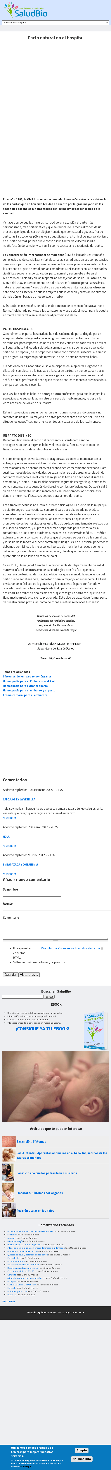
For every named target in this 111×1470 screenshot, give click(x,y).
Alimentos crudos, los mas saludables (26, 1278)
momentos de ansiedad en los (22, 1251)
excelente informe (16, 1261)
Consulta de (13, 1258)
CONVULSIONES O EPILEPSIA (22, 1284)
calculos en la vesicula (19, 799)
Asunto (8, 903)
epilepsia (11, 1281)
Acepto (82, 1450)
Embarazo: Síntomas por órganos (39, 1193)
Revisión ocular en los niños (35, 1210)
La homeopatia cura (17, 1291)
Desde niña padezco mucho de (22, 1268)
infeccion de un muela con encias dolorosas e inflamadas (36, 1248)
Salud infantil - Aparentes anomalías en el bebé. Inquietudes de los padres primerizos (61, 1155)
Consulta (11, 1274)
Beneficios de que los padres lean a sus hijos (46, 1173)
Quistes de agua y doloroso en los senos (27, 1254)
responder (9, 817)
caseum (11, 1238)
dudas (10, 1294)
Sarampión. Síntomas (31, 1141)
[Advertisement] (37, 78)
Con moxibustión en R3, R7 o (21, 1271)
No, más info (81, 1459)
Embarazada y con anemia (20, 864)
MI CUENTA (8, 1301)
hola (6, 836)
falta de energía (15, 1241)
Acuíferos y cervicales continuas (23, 1264)
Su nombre (10, 889)
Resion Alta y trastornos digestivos (24, 1244)
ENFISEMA (12, 1234)
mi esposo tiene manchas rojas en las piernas (30, 1231)
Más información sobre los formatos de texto (70, 948)
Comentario (12, 917)
